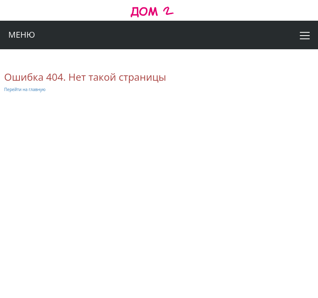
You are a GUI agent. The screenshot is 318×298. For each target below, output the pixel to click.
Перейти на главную (24, 89)
